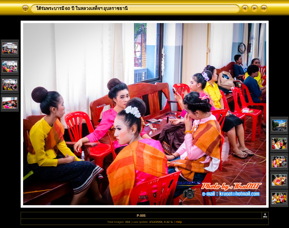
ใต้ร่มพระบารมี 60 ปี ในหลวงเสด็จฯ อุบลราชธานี (82, 8)
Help (179, 221)
